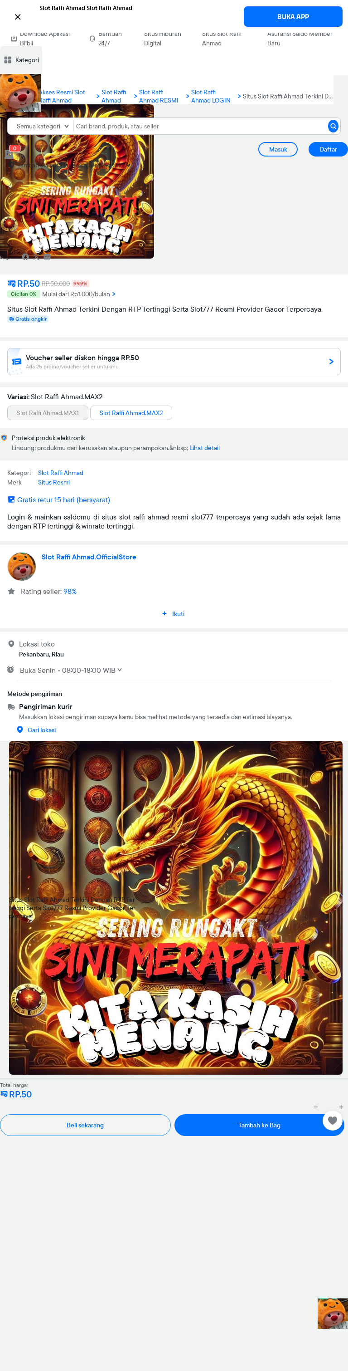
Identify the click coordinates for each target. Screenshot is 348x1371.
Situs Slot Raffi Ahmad (222, 38)
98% (70, 591)
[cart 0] (9, 154)
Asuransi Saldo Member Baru (300, 38)
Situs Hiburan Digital (162, 38)
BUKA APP (293, 16)
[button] (174, 16)
